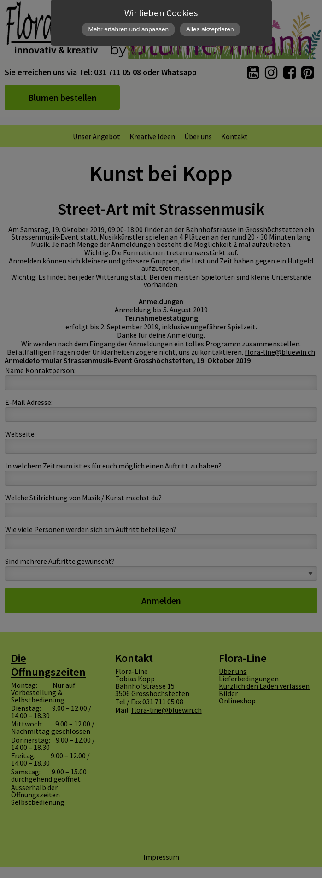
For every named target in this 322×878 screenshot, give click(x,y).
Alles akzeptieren (210, 29)
